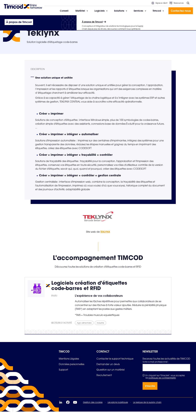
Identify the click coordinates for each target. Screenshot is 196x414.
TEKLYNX (105, 234)
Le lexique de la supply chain (147, 404)
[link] (69, 361)
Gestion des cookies (92, 404)
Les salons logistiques (118, 404)
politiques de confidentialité (162, 380)
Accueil (6, 19)
